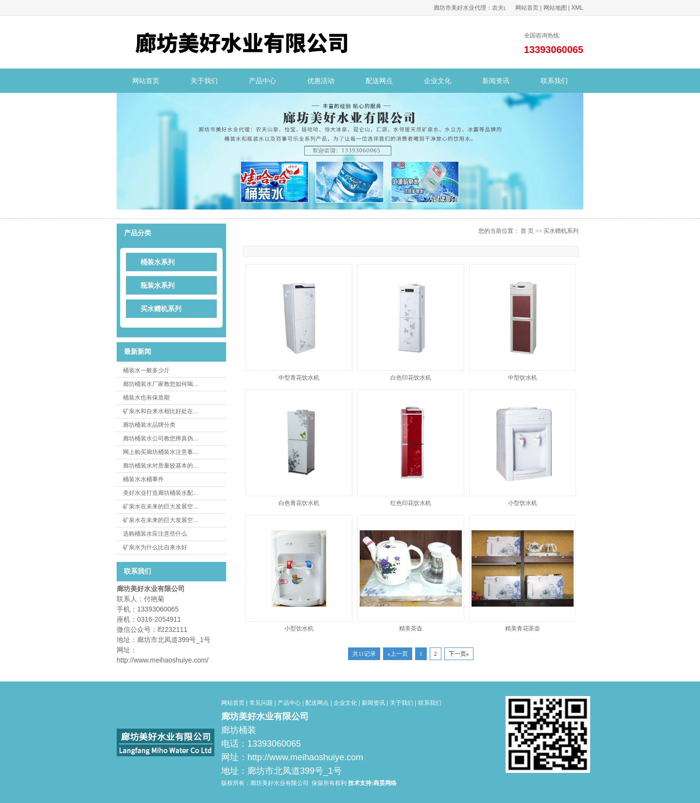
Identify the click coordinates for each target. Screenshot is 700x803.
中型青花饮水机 (299, 377)
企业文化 (437, 81)
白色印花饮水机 (410, 377)
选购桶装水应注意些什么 (155, 533)
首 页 (527, 230)
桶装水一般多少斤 (146, 370)
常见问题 (261, 702)
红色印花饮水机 (410, 503)
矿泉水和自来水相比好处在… (161, 411)
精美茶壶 (410, 628)
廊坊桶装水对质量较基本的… (161, 465)
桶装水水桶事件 (143, 479)
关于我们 (204, 81)
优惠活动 (320, 81)
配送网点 (379, 81)
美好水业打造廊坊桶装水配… (161, 492)
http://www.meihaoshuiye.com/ (163, 660)
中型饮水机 (522, 377)
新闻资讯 (495, 81)
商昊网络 (385, 783)
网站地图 (555, 7)
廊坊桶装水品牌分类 (149, 424)
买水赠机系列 (560, 230)
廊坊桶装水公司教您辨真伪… (161, 438)
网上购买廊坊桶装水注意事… (161, 452)
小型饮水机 (522, 503)
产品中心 (262, 81)
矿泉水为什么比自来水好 (155, 547)
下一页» (459, 653)
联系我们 (554, 81)
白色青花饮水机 (299, 503)
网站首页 (527, 7)
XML (577, 7)
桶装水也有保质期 (146, 397)
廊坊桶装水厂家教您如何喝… (161, 384)
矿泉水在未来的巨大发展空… (161, 506)
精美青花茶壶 (522, 628)
